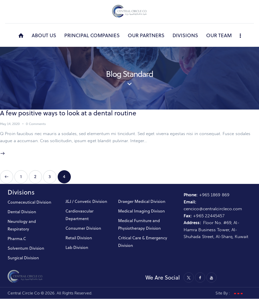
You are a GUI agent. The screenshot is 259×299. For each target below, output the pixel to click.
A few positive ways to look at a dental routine (69, 113)
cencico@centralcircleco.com (213, 208)
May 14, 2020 (10, 124)
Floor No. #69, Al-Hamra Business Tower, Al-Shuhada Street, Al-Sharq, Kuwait (216, 229)
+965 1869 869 (215, 194)
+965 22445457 (208, 215)
